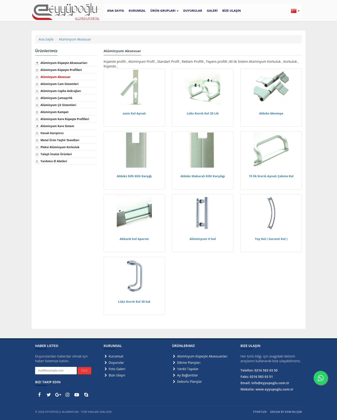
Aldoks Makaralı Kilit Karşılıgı (202, 176)
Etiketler (260, 411)
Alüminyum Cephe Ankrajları (60, 91)
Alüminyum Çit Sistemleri (58, 105)
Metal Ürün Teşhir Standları (59, 140)
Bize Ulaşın (114, 375)
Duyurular (114, 362)
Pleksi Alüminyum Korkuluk (59, 147)
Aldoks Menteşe (271, 113)
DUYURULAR (192, 10)
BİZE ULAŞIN (231, 10)
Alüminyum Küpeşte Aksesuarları (63, 63)
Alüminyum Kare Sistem (57, 126)
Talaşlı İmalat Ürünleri (56, 154)
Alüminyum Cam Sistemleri (59, 84)
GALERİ (212, 10)
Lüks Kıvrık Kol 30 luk (134, 301)
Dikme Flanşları (186, 362)
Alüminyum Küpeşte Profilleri (61, 70)
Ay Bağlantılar (185, 375)
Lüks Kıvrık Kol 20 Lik (203, 113)
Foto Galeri (114, 369)
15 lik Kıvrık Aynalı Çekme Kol (271, 176)
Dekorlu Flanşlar (187, 381)
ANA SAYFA (115, 10)
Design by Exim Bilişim (286, 411)
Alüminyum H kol (203, 239)
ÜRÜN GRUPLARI (164, 10)
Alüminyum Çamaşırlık (56, 98)
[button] (295, 11)
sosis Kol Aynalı (134, 113)
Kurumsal (113, 356)
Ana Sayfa (46, 39)
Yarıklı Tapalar (185, 369)
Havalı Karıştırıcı (52, 133)
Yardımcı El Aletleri (53, 161)
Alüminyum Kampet (54, 112)
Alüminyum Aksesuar (75, 39)
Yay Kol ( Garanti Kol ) (271, 239)
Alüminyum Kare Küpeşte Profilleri (64, 119)
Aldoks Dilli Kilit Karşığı (134, 176)
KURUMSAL (137, 10)
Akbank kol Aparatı (134, 239)
